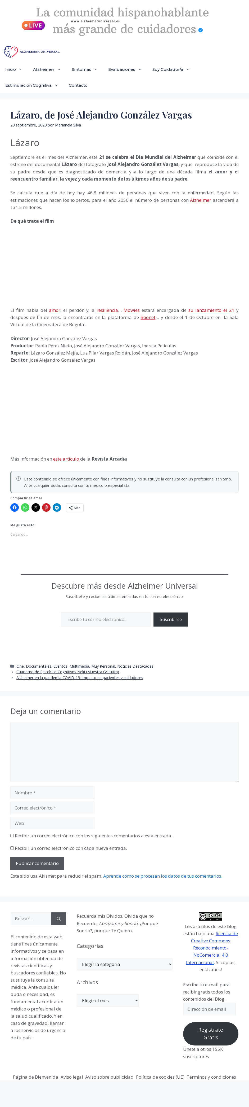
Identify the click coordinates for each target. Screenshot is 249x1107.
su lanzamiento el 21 (211, 310)
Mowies (132, 310)
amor (54, 310)
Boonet (148, 317)
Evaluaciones (127, 69)
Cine (20, 666)
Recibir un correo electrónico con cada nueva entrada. (71, 848)
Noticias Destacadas (135, 666)
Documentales (38, 666)
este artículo (66, 459)
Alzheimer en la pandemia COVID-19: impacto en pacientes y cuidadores (79, 677)
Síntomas (87, 69)
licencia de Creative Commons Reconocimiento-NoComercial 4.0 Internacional (212, 947)
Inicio (16, 69)
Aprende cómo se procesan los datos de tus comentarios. (162, 876)
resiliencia (107, 310)
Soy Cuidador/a (173, 69)
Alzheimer (49, 69)
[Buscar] (58, 918)
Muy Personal (103, 666)
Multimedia (79, 666)
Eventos (60, 666)
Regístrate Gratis (210, 1033)
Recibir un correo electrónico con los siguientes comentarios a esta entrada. (93, 836)
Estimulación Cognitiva (34, 85)
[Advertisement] (50, 264)
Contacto (78, 85)
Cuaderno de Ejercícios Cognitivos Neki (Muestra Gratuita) (67, 671)
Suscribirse (171, 619)
